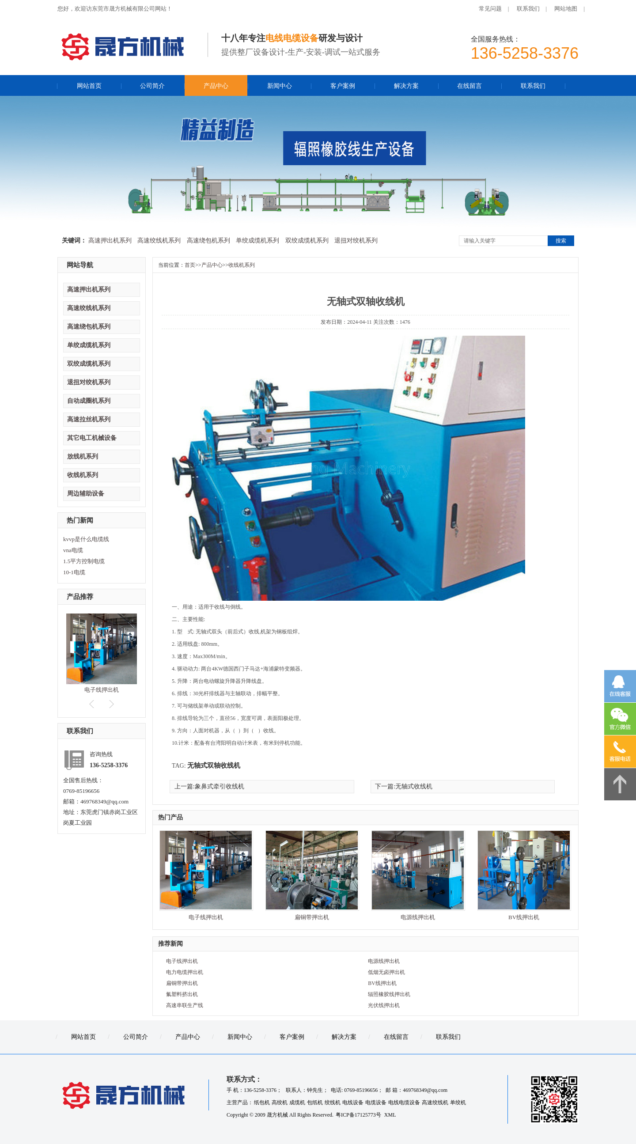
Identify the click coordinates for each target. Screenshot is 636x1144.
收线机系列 (82, 475)
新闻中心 (279, 86)
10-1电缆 (74, 572)
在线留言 (469, 86)
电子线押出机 (101, 689)
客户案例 (342, 86)
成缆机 (297, 1102)
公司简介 (152, 86)
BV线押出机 (523, 917)
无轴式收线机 (413, 786)
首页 (190, 265)
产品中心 (216, 86)
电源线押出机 (418, 917)
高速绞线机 (435, 1102)
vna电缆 (73, 550)
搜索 (561, 241)
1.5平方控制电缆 (84, 561)
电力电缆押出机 (184, 972)
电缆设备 (375, 1102)
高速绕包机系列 (208, 240)
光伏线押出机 (384, 1005)
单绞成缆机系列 (257, 240)
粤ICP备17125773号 (359, 1115)
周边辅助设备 (85, 493)
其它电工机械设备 (92, 438)
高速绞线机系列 (159, 240)
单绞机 (458, 1102)
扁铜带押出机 (312, 917)
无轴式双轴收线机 (213, 765)
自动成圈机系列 (88, 401)
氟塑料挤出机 (182, 994)
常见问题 (490, 8)
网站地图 (565, 8)
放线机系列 (82, 456)
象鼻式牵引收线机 (219, 786)
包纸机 (315, 1102)
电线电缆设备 (404, 1102)
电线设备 (352, 1102)
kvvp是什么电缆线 (86, 539)
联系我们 (528, 8)
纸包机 (262, 1102)
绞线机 (333, 1102)
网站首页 (89, 86)
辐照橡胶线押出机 (389, 994)
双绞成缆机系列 (307, 240)
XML (390, 1115)
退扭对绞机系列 (356, 240)
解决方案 (406, 86)
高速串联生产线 (184, 1005)
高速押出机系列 (110, 240)
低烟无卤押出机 (386, 972)
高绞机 (280, 1102)
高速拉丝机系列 (88, 419)
